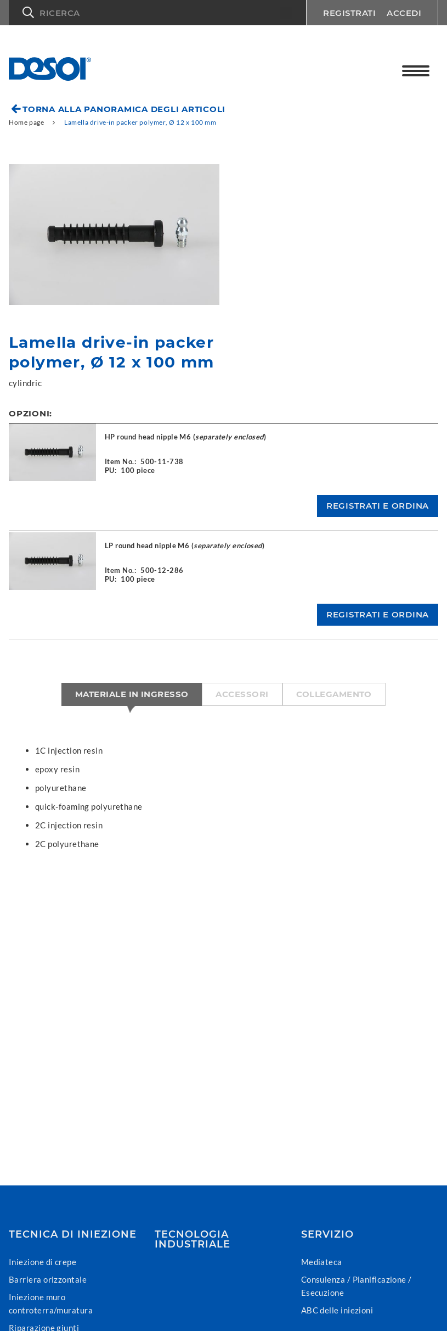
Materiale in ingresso (131, 694)
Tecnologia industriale (192, 1239)
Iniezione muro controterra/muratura (51, 1303)
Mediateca (321, 1262)
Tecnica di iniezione (73, 1234)
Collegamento (334, 694)
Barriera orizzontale (48, 1279)
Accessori (242, 694)
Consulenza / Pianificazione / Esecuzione (356, 1285)
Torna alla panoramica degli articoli (123, 109)
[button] (157, 12)
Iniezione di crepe (42, 1262)
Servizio (327, 1234)
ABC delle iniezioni (337, 1310)
